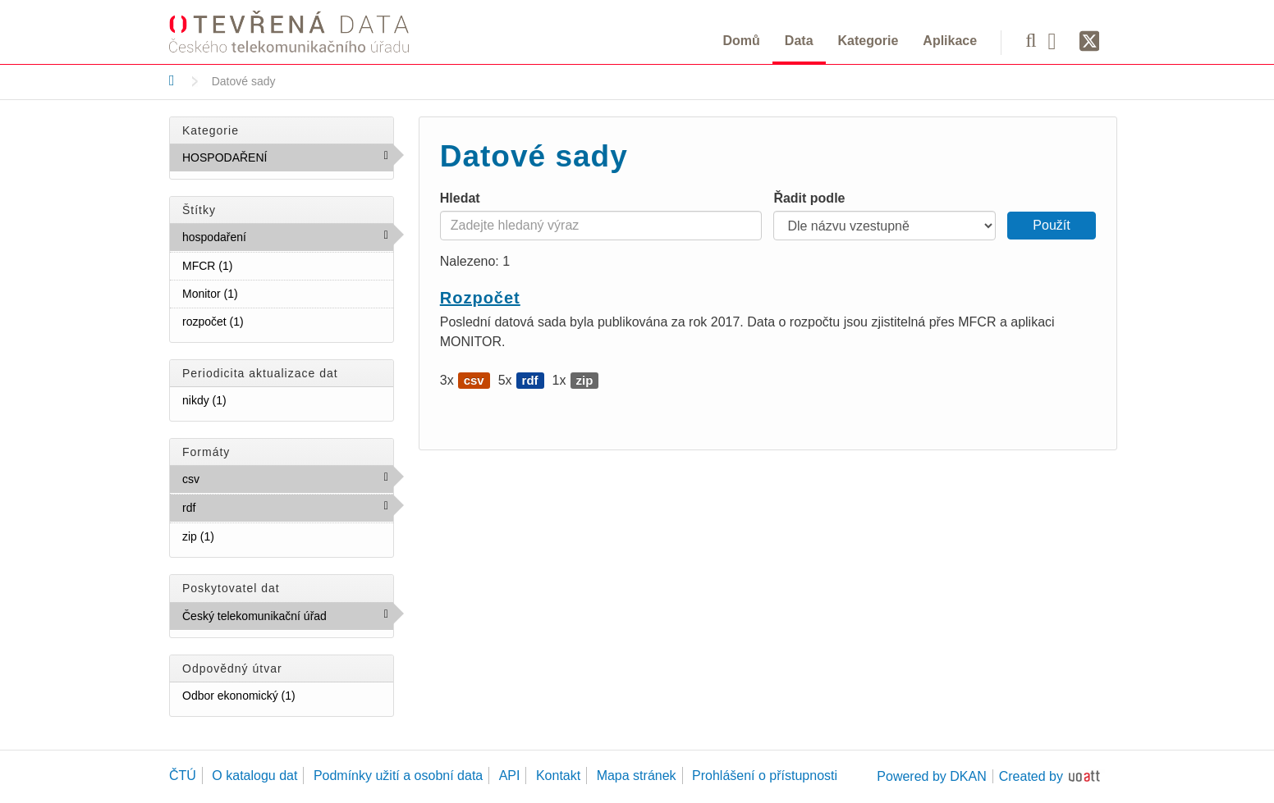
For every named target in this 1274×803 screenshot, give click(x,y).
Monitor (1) (257, 292)
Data (799, 41)
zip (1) (234, 535)
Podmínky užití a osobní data (398, 775)
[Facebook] (1058, 40)
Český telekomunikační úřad (287, 619)
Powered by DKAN (931, 776)
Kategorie (868, 41)
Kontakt (558, 775)
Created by (1031, 776)
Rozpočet (480, 298)
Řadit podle (809, 198)
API (509, 775)
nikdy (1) (246, 399)
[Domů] (172, 80)
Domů (741, 41)
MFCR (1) (252, 265)
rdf (231, 507)
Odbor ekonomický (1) (287, 698)
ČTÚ (182, 775)
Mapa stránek (636, 775)
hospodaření (281, 236)
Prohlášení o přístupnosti (764, 775)
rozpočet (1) (263, 320)
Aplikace (950, 41)
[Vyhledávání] (1031, 40)
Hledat (460, 198)
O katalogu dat (254, 775)
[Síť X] (1090, 42)
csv (234, 478)
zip (584, 380)
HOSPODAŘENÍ (287, 160)
